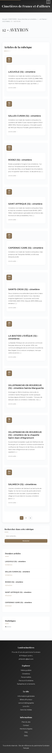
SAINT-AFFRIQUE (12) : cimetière (25, 204)
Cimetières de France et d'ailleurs (26, 6)
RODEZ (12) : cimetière (20, 160)
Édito (26, 736)
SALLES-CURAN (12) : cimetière (24, 116)
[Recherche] (26, 536)
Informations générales (26, 696)
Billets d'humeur (26, 699)
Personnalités (26, 677)
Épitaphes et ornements (26, 684)
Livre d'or (26, 706)
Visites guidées (26, 670)
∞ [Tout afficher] (30, 518)
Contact (26, 725)
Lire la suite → (13, 87)
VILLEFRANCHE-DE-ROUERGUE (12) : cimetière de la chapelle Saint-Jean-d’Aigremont (25, 435)
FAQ (26, 732)
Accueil (4, 19)
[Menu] (48, 2)
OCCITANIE (6, 21)
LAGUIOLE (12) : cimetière (21, 72)
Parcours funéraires (26, 680)
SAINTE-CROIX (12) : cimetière (24, 289)
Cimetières (26, 674)
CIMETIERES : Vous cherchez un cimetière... (22, 19)
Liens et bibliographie (26, 703)
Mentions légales (26, 729)
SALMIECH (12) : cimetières (22, 484)
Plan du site (26, 722)
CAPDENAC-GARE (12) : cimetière (25, 248)
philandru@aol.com (26, 659)
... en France (42, 19)
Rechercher (26, 541)
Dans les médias (26, 710)
